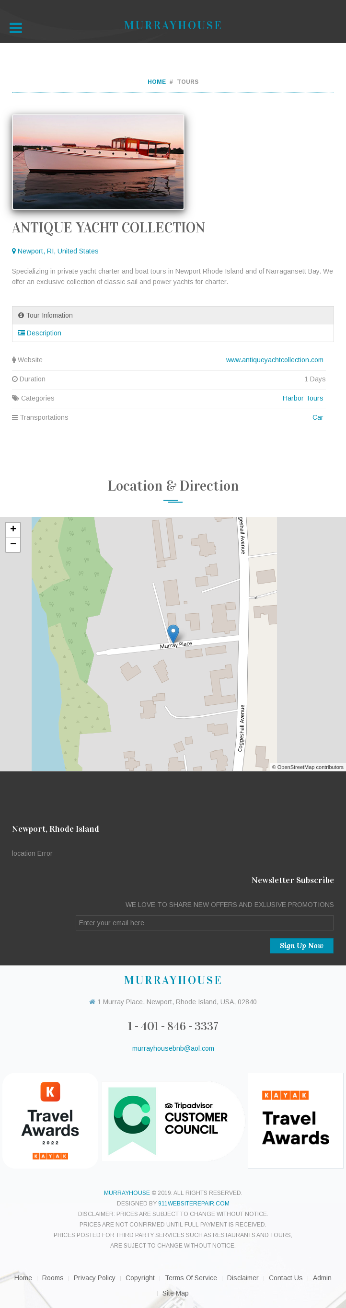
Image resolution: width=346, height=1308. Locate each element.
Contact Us (286, 1278)
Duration (169, 379)
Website (169, 360)
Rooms (53, 1278)
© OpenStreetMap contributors (308, 767)
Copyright (140, 1278)
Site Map (175, 1293)
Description (39, 333)
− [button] (13, 545)
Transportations (169, 417)
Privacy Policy (94, 1278)
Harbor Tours (303, 398)
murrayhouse (127, 1193)
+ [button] (13, 530)
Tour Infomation (45, 315)
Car (317, 417)
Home (157, 82)
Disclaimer (243, 1278)
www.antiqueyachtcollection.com (274, 360)
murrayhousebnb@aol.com (173, 1048)
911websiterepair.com (194, 1203)
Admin (322, 1278)
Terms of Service (191, 1278)
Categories (169, 398)
